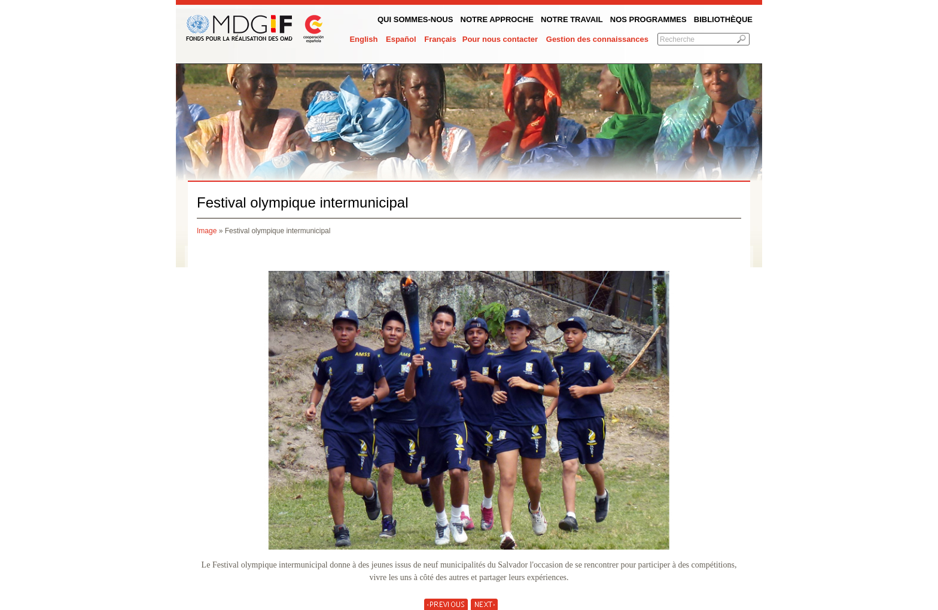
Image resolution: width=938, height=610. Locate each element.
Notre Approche (497, 19)
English (363, 39)
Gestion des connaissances (597, 39)
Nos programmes (648, 19)
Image (207, 231)
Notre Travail (572, 19)
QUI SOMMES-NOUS (415, 19)
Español (401, 39)
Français (440, 39)
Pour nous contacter (500, 39)
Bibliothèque (723, 19)
